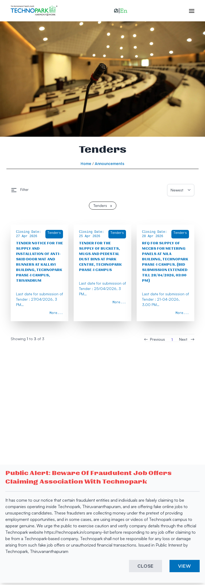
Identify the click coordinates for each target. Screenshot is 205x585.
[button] (120, 10)
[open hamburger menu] (189, 10)
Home (86, 163)
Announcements (109, 163)
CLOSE (145, 566)
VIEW (184, 566)
